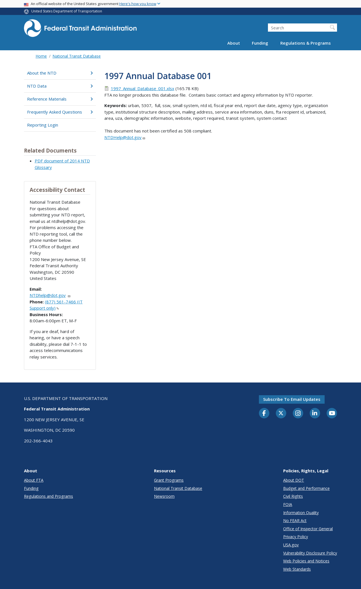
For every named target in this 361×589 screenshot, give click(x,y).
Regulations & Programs (305, 43)
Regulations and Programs (48, 496)
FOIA (287, 504)
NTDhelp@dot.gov (50, 295)
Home (41, 56)
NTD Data (60, 86)
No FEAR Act (295, 520)
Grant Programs (169, 480)
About (233, 43)
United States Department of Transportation (66, 11)
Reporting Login (42, 125)
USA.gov (291, 544)
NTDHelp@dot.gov (125, 137)
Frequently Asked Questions (60, 112)
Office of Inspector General (308, 528)
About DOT (293, 480)
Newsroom (164, 496)
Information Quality (301, 512)
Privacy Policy (295, 536)
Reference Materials (60, 99)
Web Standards (297, 569)
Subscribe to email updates (291, 399)
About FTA (33, 480)
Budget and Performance (306, 488)
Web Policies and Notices (306, 561)
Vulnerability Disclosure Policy (310, 553)
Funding (260, 43)
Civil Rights (293, 496)
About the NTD (60, 73)
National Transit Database (76, 56)
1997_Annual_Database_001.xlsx (142, 88)
